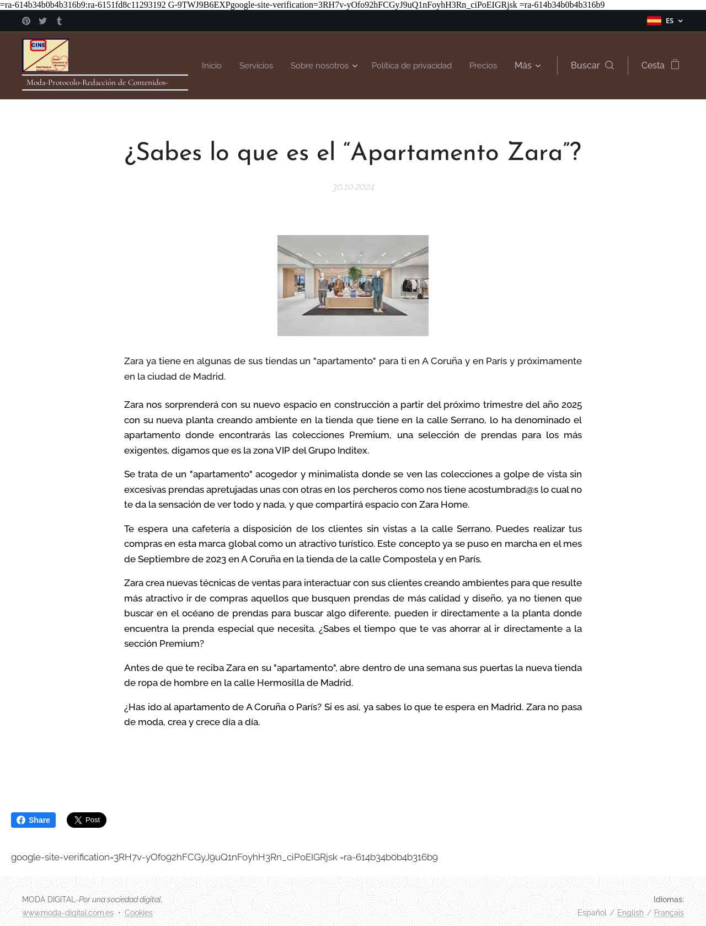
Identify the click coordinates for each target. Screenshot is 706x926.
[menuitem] (242, 65)
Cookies (139, 912)
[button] (590, 65)
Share (33, 820)
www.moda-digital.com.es (68, 912)
